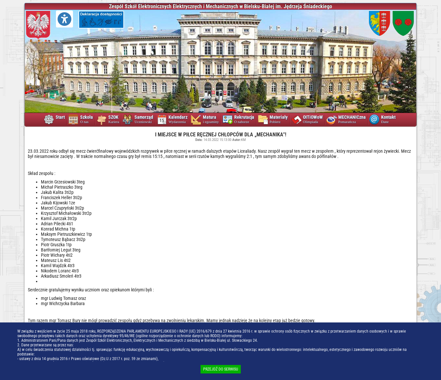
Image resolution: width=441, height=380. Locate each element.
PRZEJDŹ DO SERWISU (220, 369)
